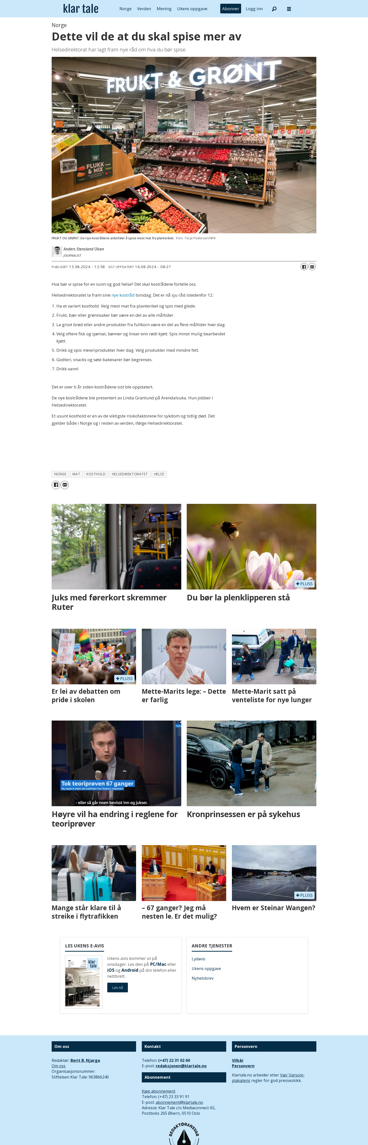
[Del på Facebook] (304, 266)
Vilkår (238, 1060)
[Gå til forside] (81, 8)
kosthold (96, 474)
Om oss (59, 1066)
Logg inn (254, 8)
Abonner (230, 8)
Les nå (117, 987)
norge (60, 474)
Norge (125, 8)
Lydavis (198, 959)
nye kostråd (123, 295)
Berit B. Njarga (85, 1060)
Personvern (243, 1066)
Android (129, 970)
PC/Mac (158, 964)
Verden (144, 8)
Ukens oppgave (192, 8)
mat (76, 474)
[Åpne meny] (289, 8)
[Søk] (274, 8)
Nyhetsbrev (203, 978)
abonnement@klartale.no (179, 1102)
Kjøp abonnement (158, 1091)
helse (159, 474)
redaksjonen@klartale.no (181, 1066)
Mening (164, 8)
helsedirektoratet (130, 474)
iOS (110, 970)
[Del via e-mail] (312, 266)
